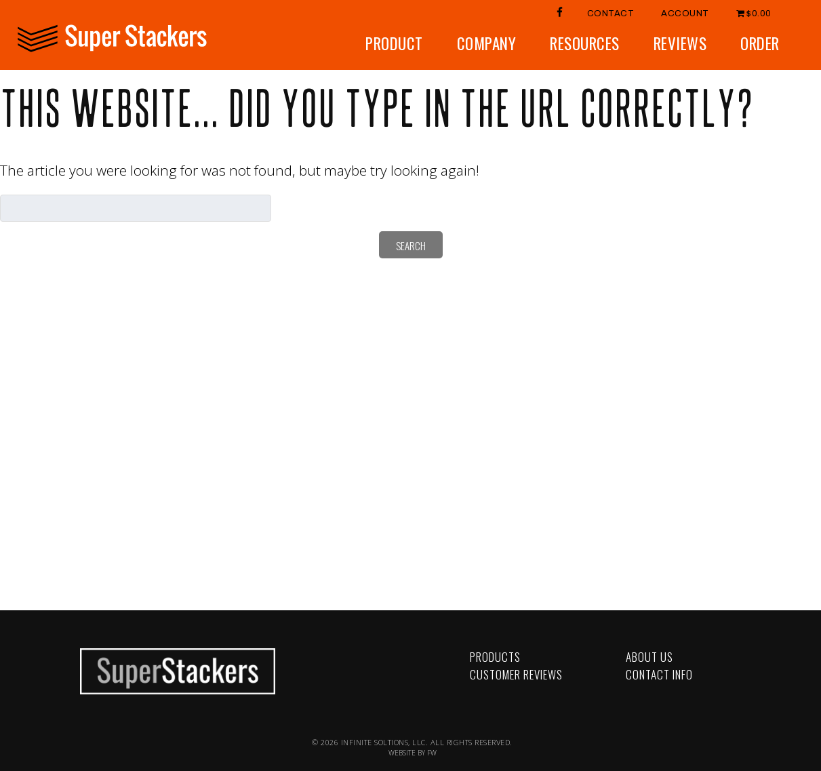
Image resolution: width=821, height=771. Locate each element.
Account (685, 13)
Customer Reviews (516, 674)
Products (495, 656)
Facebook (280, 647)
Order (760, 43)
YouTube (280, 661)
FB (560, 12)
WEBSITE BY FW (412, 752)
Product (394, 43)
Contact (611, 13)
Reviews (680, 43)
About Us (649, 656)
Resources (585, 43)
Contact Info (659, 674)
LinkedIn (280, 676)
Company (487, 43)
